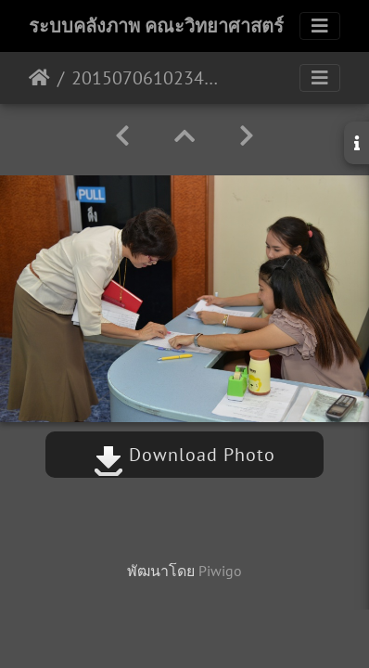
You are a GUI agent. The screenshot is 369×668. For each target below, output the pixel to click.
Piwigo (220, 570)
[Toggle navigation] (319, 26)
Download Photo (184, 455)
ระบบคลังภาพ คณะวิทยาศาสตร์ (156, 26)
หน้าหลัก (39, 78)
